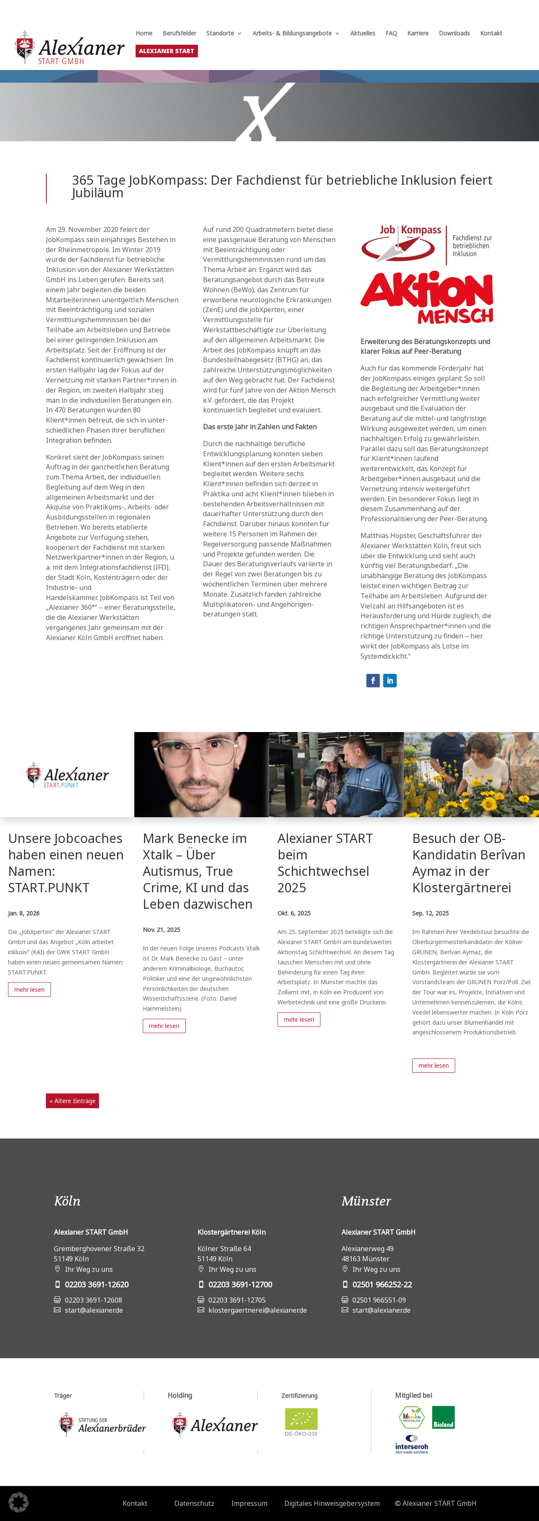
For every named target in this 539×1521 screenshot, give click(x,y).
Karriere (418, 33)
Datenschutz (194, 1503)
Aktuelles (362, 33)
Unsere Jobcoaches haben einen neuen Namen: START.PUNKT (66, 862)
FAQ (391, 33)
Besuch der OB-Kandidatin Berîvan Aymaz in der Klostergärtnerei (469, 862)
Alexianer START (167, 51)
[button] (18, 1502)
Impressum (249, 1503)
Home (144, 33)
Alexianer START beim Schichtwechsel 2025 (325, 862)
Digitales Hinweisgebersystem (332, 1503)
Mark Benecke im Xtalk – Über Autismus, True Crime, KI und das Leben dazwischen (198, 871)
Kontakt (491, 33)
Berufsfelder (179, 33)
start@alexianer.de (94, 1310)
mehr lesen (29, 989)
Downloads (454, 33)
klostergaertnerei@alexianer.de (257, 1310)
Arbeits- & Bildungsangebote (292, 33)
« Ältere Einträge (72, 1101)
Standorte (220, 33)
